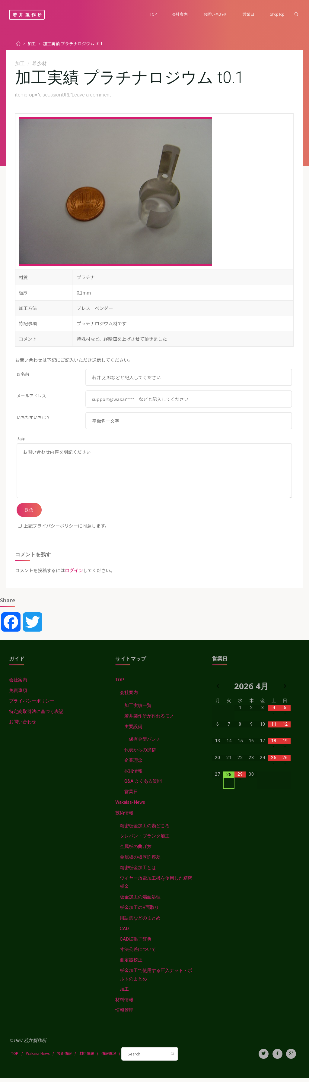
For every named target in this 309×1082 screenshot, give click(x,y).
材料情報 (124, 1004)
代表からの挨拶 (140, 753)
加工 (31, 43)
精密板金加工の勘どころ (145, 829)
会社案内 (18, 683)
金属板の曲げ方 (135, 850)
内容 (21, 440)
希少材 (40, 64)
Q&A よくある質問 (143, 785)
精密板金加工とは (138, 871)
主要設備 (133, 730)
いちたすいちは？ (33, 418)
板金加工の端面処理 (140, 901)
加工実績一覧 (137, 709)
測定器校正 (131, 964)
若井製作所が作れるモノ (149, 719)
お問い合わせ (22, 725)
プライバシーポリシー (31, 704)
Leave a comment (91, 95)
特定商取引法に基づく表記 (36, 715)
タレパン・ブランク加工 (145, 840)
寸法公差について (138, 953)
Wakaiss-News (130, 806)
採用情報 (133, 774)
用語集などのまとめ (140, 922)
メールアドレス (31, 396)
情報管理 (124, 1014)
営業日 (131, 795)
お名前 (23, 374)
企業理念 (133, 764)
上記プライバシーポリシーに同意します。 (63, 529)
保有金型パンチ (145, 743)
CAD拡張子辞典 (135, 943)
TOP (119, 683)
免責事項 (18, 694)
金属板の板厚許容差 (140, 861)
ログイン (74, 573)
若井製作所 (28, 14)
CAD (124, 932)
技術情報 (124, 816)
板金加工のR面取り (139, 911)
